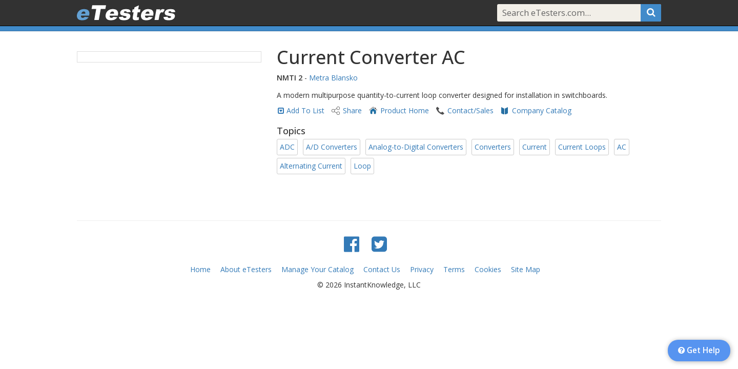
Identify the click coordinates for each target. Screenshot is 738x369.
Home (200, 269)
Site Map (525, 269)
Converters (493, 147)
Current (534, 147)
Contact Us (381, 269)
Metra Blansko (333, 78)
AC (621, 147)
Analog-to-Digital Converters (415, 147)
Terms (454, 269)
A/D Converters (331, 147)
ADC (287, 147)
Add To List (305, 110)
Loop (362, 166)
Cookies (488, 269)
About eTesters (246, 269)
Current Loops (582, 147)
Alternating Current (311, 166)
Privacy (422, 269)
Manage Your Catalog (317, 269)
